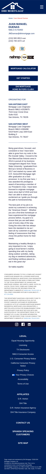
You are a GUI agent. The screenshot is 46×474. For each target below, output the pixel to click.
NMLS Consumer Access (23, 354)
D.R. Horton (23, 399)
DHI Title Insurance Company (23, 412)
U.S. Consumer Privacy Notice (23, 359)
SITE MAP (23, 443)
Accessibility (23, 379)
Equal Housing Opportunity (23, 341)
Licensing (23, 345)
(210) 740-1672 (15, 41)
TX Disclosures (23, 350)
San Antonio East (18, 104)
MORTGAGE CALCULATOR (23, 68)
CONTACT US (23, 423)
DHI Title (23, 403)
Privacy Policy (23, 370)
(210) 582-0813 (15, 38)
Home (10, 18)
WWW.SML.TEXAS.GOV (31, 290)
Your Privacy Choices (25, 375)
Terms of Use (23, 384)
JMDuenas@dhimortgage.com (21, 33)
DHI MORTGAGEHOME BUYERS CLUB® (23, 87)
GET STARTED (23, 78)
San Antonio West (18, 124)
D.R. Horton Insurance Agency (23, 408)
